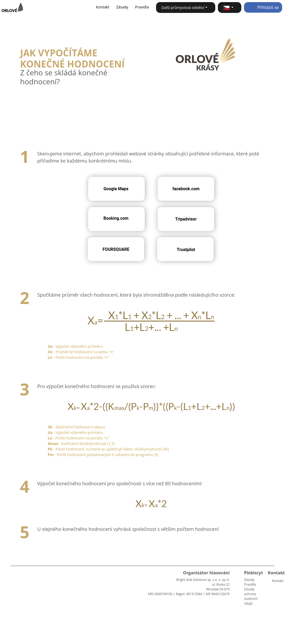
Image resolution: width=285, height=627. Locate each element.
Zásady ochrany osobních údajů (251, 596)
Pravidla (142, 6)
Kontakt (102, 6)
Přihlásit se (263, 7)
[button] (229, 7)
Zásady (122, 6)
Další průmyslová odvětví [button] (182, 7)
